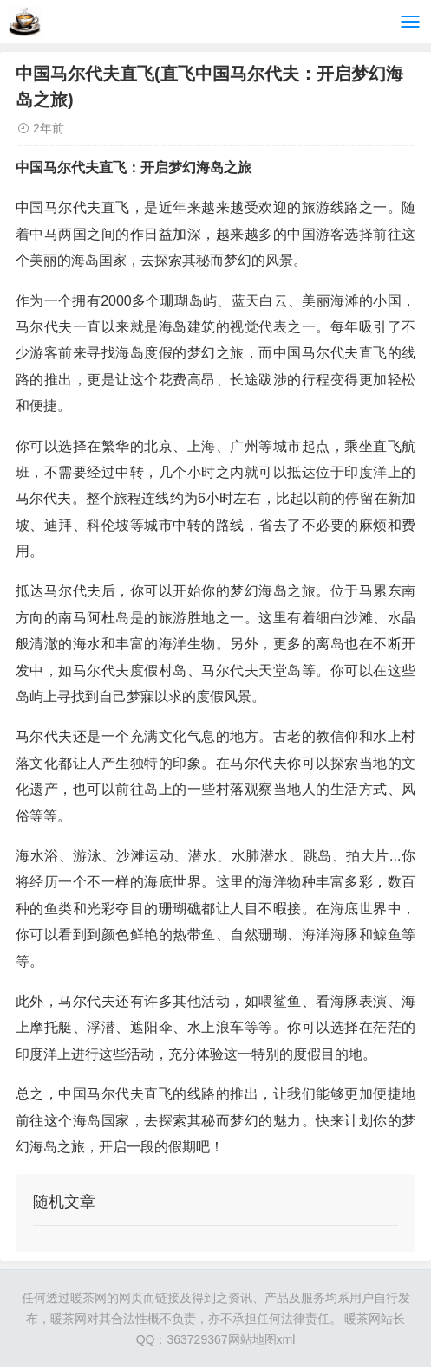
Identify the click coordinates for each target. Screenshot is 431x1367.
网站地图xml (262, 1339)
